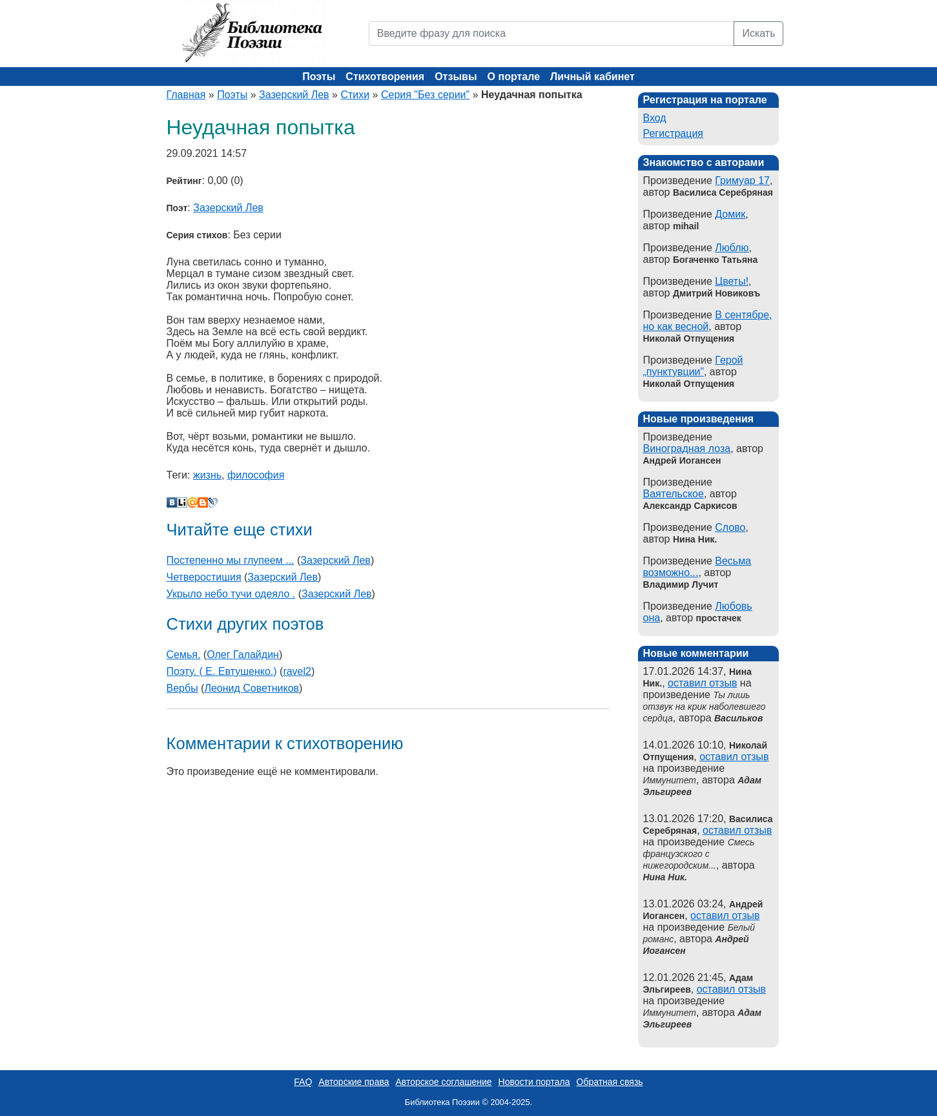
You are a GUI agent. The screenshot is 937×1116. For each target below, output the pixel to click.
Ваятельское (673, 493)
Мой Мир (192, 502)
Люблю (731, 247)
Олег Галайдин (243, 654)
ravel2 (297, 671)
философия (255, 475)
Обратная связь (610, 1082)
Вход (654, 117)
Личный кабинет (592, 76)
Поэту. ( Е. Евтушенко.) (222, 671)
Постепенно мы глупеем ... (230, 560)
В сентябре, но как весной (707, 320)
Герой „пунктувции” (693, 366)
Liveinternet (182, 502)
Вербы (182, 688)
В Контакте (172, 502)
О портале (514, 76)
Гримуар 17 (742, 180)
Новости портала (534, 1082)
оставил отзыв (702, 682)
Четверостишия (204, 577)
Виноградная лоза (687, 448)
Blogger (203, 502)
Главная (186, 94)
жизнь (207, 475)
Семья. (184, 654)
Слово (730, 527)
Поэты (318, 76)
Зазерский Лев (294, 94)
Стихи (354, 94)
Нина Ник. (665, 877)
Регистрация (673, 133)
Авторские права (353, 1082)
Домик (730, 214)
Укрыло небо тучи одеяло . (231, 593)
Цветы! (731, 281)
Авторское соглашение (443, 1082)
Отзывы (456, 76)
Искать (758, 33)
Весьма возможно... (697, 566)
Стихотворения (384, 76)
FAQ (303, 1082)
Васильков (738, 718)
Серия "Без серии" (425, 94)
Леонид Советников (251, 688)
